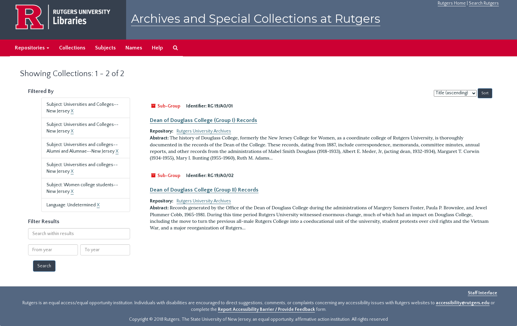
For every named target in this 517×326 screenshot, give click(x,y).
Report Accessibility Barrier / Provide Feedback (266, 309)
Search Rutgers (484, 3)
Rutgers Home (452, 3)
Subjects (105, 48)
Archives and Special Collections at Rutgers (255, 19)
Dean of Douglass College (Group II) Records (204, 190)
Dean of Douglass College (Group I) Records (203, 120)
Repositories (32, 48)
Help (157, 48)
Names (133, 48)
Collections (72, 48)
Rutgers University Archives (204, 131)
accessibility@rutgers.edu (463, 303)
